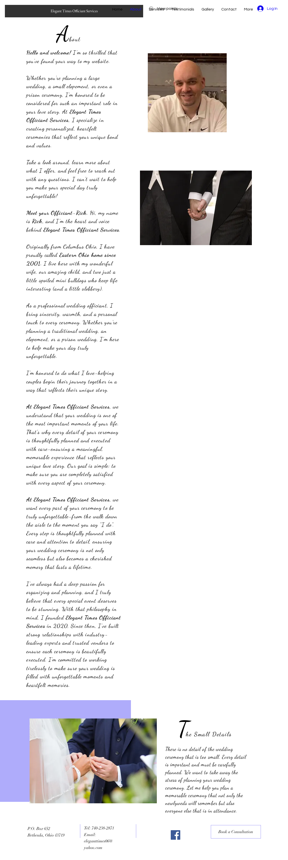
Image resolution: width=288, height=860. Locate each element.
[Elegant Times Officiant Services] (74, 11)
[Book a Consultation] (236, 831)
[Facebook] (175, 835)
